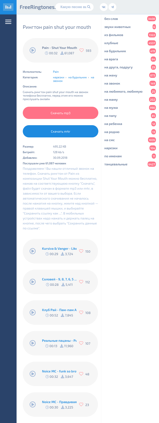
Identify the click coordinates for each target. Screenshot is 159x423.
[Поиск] (74, 7)
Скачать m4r (60, 131)
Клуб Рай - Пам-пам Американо (59, 310)
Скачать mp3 (61, 113)
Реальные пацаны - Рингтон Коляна (59, 340)
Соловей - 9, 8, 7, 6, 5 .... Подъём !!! (59, 279)
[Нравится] (83, 50)
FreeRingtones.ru (40, 7)
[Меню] (8, 22)
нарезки (58, 77)
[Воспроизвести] (33, 50)
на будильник (77, 77)
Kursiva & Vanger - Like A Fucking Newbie (59, 248)
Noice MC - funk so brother (59, 371)
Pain (56, 71)
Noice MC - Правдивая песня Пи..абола (59, 402)
